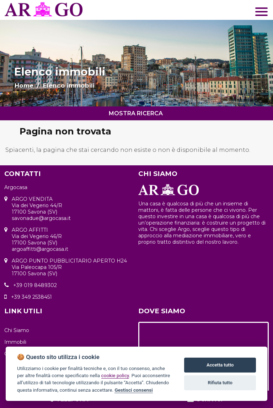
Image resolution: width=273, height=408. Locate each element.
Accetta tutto (220, 365)
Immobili (15, 342)
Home (24, 85)
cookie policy (115, 375)
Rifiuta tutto (220, 382)
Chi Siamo (16, 330)
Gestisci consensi (133, 390)
